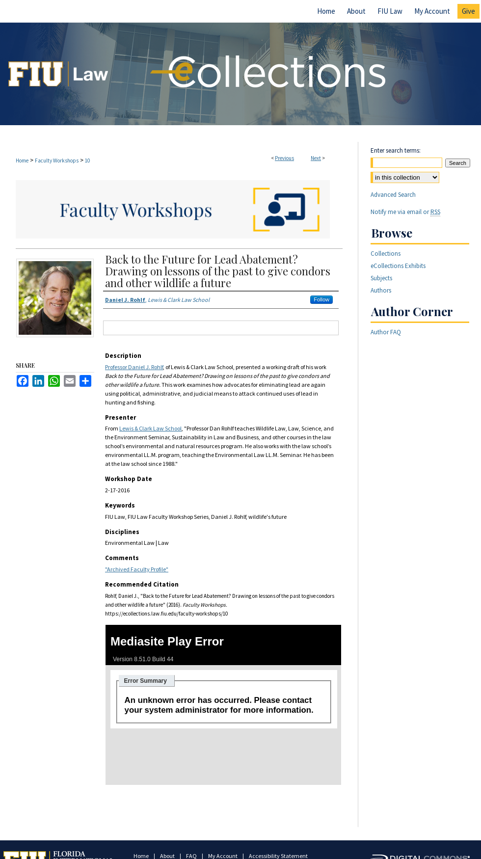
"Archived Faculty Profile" (136, 569)
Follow (321, 299)
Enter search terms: (396, 150)
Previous (284, 158)
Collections (386, 253)
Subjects (381, 278)
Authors (381, 290)
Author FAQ (386, 332)
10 (87, 160)
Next (316, 158)
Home (22, 160)
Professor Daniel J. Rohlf (134, 367)
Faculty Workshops (57, 160)
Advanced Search (393, 194)
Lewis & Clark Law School (150, 428)
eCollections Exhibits (398, 266)
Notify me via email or (405, 212)
